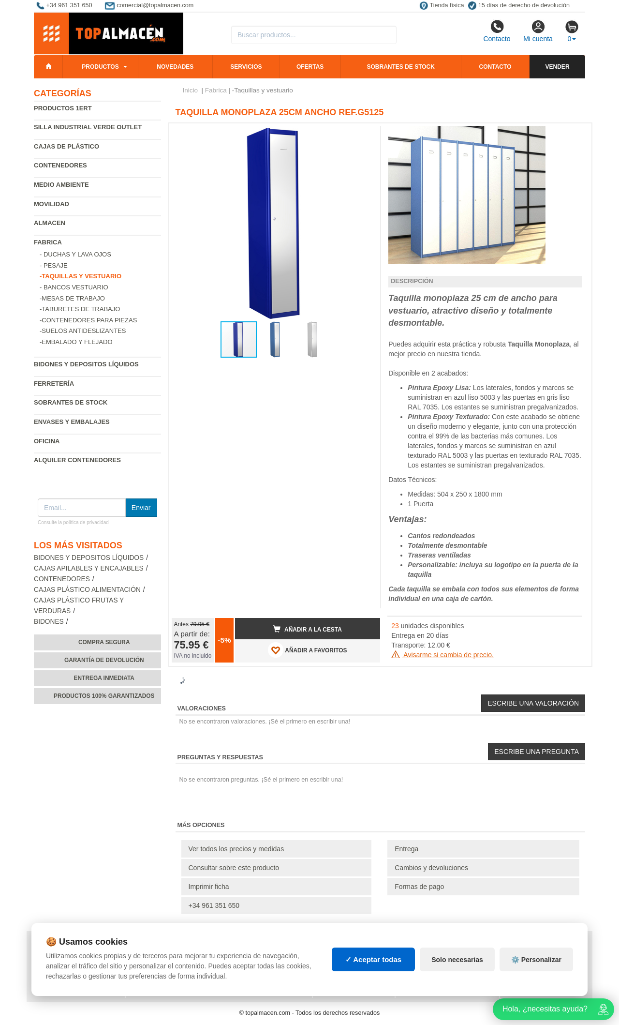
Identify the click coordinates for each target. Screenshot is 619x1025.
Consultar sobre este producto (234, 868)
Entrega (406, 849)
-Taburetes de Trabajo (80, 309)
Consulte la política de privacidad (73, 522)
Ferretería (54, 383)
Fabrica (48, 242)
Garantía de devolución (104, 660)
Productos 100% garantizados (104, 696)
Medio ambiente (61, 184)
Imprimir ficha (209, 886)
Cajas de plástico (66, 146)
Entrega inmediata (104, 678)
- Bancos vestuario (74, 287)
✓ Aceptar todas (373, 959)
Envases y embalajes (72, 421)
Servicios (246, 66)
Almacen (49, 222)
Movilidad (51, 204)
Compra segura (104, 642)
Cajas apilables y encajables (89, 568)
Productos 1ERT (63, 108)
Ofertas (310, 66)
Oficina (46, 441)
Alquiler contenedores (77, 460)
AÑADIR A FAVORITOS (307, 650)
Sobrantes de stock (400, 66)
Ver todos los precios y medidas (236, 849)
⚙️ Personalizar (536, 960)
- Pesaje (54, 265)
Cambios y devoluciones (431, 868)
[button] (364, 134)
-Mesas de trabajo (72, 298)
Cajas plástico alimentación (87, 589)
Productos (100, 66)
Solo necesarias (457, 960)
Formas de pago (419, 886)
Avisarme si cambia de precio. (442, 655)
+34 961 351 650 (214, 905)
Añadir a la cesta (307, 629)
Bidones (49, 621)
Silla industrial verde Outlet (88, 127)
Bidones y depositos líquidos (86, 364)
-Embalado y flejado (76, 342)
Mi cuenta (538, 31)
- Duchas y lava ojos (75, 254)
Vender (557, 66)
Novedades (175, 66)
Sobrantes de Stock (70, 402)
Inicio (190, 90)
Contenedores (60, 165)
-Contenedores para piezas (88, 320)
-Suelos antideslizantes (83, 330)
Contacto (496, 31)
